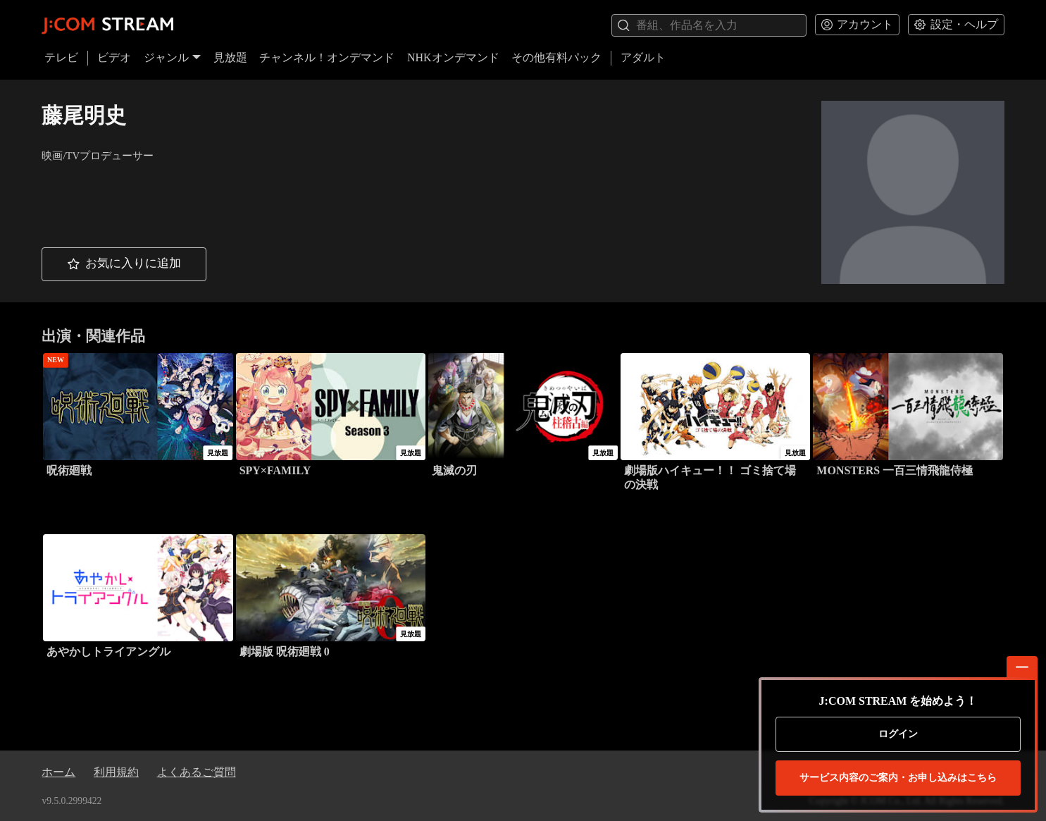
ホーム (58, 772)
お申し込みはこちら (898, 778)
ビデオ (114, 57)
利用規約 (116, 772)
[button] (124, 264)
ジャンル (172, 57)
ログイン (898, 734)
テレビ (61, 57)
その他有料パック (556, 57)
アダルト (643, 57)
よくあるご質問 (196, 772)
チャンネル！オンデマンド (326, 57)
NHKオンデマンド (453, 57)
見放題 (230, 57)
